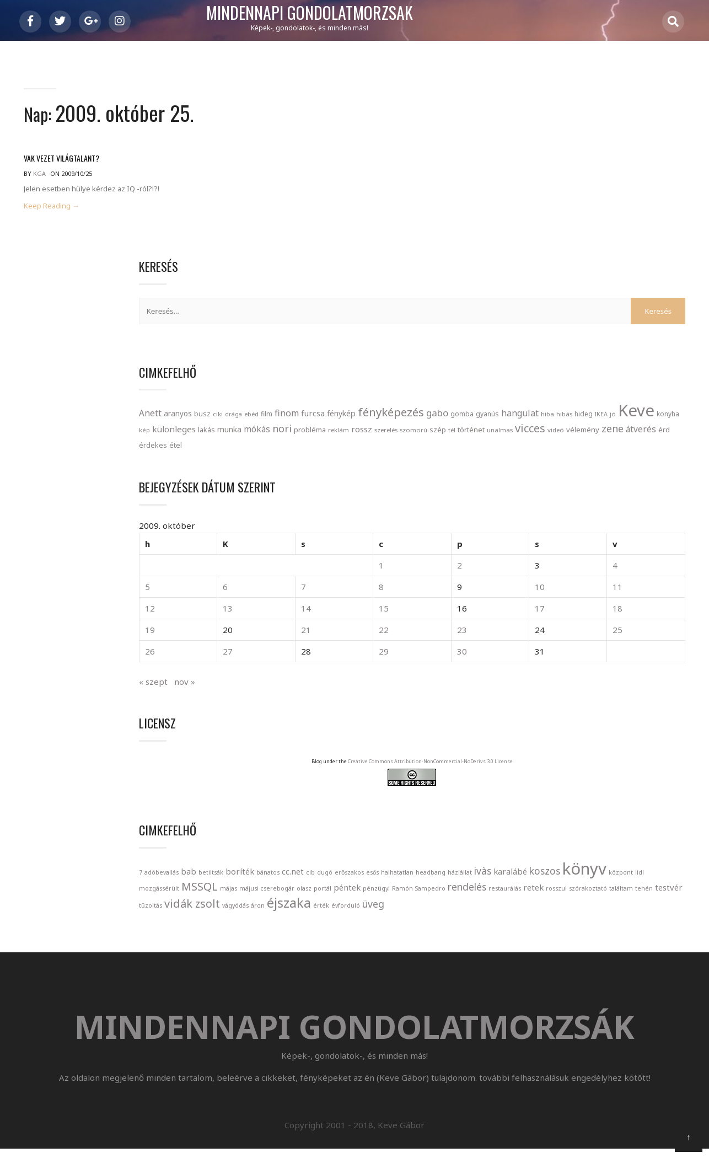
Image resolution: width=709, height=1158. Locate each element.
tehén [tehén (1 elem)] (595, 896)
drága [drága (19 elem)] (614, 262)
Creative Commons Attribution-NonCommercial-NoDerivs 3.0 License (621, 696)
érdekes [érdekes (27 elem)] (534, 374)
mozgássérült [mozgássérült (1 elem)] (577, 849)
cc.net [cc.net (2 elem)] (674, 798)
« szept (534, 606)
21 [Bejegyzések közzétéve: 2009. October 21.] (578, 554)
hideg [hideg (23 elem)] (653, 293)
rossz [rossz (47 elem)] (664, 327)
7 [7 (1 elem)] (521, 799)
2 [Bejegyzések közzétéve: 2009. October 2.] (622, 490)
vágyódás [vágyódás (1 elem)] (591, 913)
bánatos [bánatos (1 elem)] (648, 799)
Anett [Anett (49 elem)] (531, 261)
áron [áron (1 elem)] (613, 913)
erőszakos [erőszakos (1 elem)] (563, 815)
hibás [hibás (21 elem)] (634, 294)
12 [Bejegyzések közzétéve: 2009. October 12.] (531, 533)
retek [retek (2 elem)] (639, 879)
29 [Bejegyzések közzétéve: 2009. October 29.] (601, 576)
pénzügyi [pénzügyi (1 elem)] (635, 864)
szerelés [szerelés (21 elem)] (531, 343)
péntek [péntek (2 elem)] (606, 863)
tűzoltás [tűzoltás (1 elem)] (647, 896)
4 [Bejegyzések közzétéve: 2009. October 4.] (669, 490)
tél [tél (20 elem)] (597, 343)
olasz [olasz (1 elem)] (563, 864)
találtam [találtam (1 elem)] (572, 896)
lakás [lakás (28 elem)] (650, 312)
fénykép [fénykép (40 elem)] (560, 278)
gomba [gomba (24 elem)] (531, 293)
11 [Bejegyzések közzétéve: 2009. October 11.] (672, 511)
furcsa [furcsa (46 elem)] (532, 277)
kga (39, 179)
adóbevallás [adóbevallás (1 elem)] (542, 799)
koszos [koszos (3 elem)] (616, 831)
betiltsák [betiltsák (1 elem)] (591, 799)
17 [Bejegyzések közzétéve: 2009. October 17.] (649, 533)
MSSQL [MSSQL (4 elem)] (618, 847)
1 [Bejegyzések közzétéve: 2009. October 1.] (599, 490)
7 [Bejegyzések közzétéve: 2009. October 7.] (575, 511)
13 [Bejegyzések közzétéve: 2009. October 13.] (555, 533)
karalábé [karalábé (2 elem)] (582, 832)
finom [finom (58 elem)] (668, 261)
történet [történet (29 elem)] (616, 343)
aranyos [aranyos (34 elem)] (559, 262)
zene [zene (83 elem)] (617, 357)
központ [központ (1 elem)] (532, 849)
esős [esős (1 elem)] (586, 815)
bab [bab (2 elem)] (569, 798)
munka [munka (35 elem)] (532, 327)
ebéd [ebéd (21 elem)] (632, 262)
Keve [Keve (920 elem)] (538, 308)
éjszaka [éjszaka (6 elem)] (644, 910)
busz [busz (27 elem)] (583, 262)
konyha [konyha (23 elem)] (569, 311)
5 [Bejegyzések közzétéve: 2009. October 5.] (528, 511)
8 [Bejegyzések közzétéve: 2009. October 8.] (599, 511)
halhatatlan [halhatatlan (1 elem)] (611, 815)
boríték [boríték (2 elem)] (620, 798)
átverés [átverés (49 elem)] (646, 358)
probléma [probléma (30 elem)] (613, 328)
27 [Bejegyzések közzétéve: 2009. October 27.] (555, 576)
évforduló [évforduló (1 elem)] (534, 929)
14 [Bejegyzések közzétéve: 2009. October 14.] (578, 533)
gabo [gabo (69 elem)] (656, 277)
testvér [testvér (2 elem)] (619, 894)
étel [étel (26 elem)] (556, 374)
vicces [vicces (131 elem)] (535, 357)
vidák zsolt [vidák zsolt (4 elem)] (548, 911)
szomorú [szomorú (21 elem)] (559, 343)
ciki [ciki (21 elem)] (599, 262)
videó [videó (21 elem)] (560, 359)
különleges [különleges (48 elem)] (618, 311)
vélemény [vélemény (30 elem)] (587, 359)
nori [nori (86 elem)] (584, 326)
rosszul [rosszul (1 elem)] (661, 880)
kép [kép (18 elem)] (588, 312)
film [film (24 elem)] (647, 262)
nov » (565, 606)
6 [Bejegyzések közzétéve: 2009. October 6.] (552, 511)
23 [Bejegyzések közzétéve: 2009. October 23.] (625, 554)
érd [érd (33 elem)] (669, 359)
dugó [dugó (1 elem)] (538, 815)
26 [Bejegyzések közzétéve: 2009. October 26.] (531, 576)
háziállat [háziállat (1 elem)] (532, 833)
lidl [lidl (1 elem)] (550, 849)
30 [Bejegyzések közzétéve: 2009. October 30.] (625, 576)
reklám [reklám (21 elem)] (641, 328)
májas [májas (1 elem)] (647, 849)
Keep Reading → (51, 212)
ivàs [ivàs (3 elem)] (554, 831)
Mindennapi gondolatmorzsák (354, 13)
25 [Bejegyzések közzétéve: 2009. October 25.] (672, 554)
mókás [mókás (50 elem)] (559, 327)
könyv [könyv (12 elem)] (657, 829)
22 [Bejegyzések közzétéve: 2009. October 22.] (601, 554)
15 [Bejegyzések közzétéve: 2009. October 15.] (601, 533)
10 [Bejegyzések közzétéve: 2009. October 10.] (649, 511)
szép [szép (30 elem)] (583, 343)
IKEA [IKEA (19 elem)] (670, 294)
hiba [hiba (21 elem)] (617, 294)
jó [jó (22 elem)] (682, 294)
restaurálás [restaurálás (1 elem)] (610, 880)
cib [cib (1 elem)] (524, 815)
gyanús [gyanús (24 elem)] (556, 293)
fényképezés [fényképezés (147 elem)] (610, 277)
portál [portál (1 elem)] (582, 864)
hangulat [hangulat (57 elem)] (589, 293)
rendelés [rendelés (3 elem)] (572, 879)
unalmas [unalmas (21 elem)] (645, 343)
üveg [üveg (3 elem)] (562, 927)
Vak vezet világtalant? (61, 164)
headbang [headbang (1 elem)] (644, 815)
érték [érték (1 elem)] (677, 913)
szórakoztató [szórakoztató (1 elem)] (539, 896)
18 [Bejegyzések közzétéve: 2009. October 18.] (672, 533)
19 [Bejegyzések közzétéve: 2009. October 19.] (531, 554)
